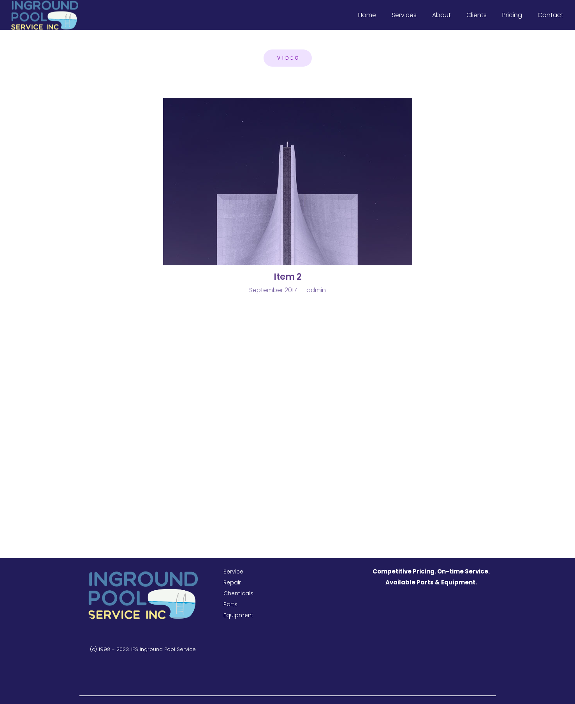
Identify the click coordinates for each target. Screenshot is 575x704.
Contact (550, 15)
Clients (476, 15)
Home (367, 15)
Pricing (512, 15)
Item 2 (288, 277)
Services (404, 15)
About (441, 15)
